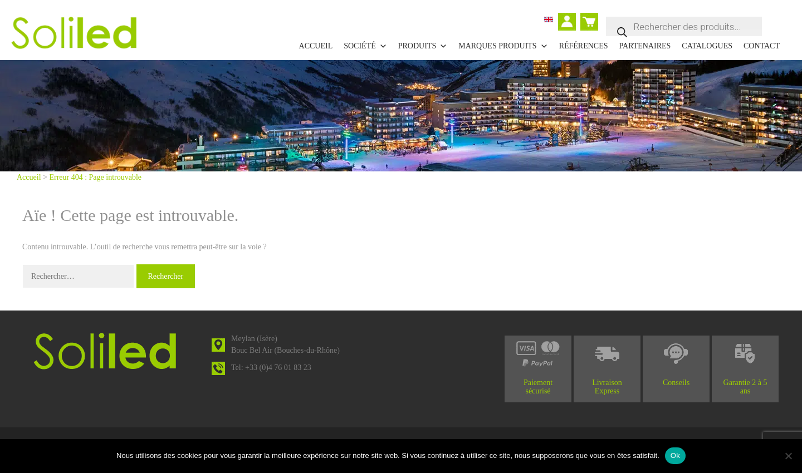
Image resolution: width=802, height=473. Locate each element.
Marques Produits (502, 46)
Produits (422, 46)
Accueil (316, 46)
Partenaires (645, 46)
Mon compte (569, 23)
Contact (762, 46)
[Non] (788, 455)
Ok (675, 455)
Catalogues (707, 46)
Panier (590, 17)
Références (583, 46)
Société (365, 46)
